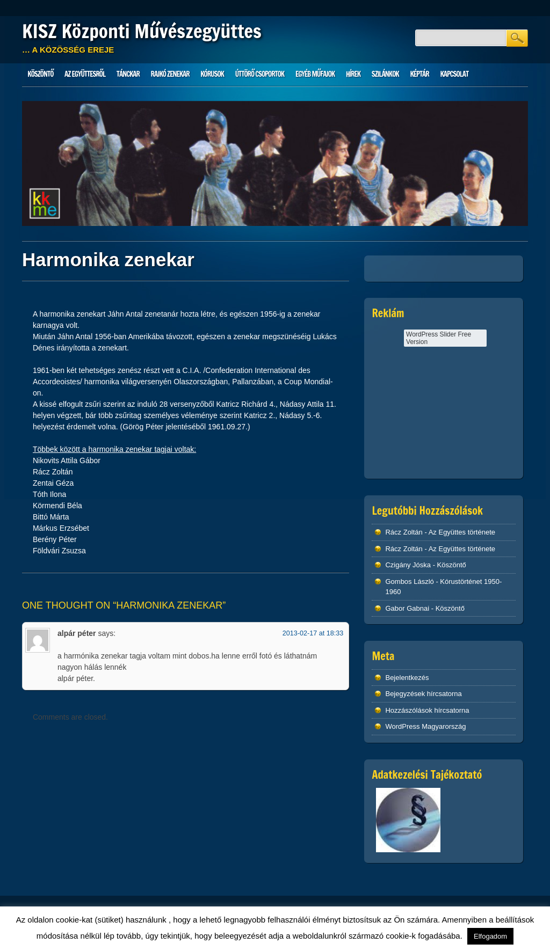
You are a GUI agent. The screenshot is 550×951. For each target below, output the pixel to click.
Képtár (419, 74)
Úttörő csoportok (260, 74)
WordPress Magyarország (425, 726)
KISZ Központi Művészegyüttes (142, 31)
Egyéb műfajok (315, 74)
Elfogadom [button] (490, 936)
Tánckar (128, 74)
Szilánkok (385, 74)
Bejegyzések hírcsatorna (423, 694)
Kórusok (212, 74)
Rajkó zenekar (170, 74)
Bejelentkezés (407, 678)
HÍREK (353, 74)
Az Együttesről (84, 74)
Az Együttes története (462, 532)
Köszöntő (40, 74)
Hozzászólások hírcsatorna (427, 710)
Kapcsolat (454, 74)
